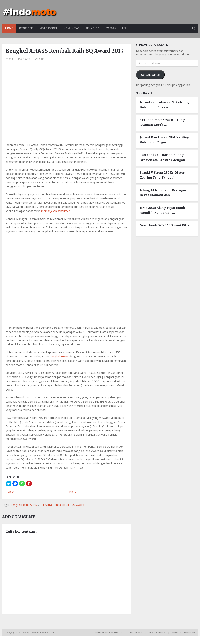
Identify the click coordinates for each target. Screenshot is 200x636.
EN (126, 28)
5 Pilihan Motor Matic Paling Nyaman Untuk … (162, 122)
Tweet (10, 491)
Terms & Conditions (183, 632)
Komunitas (72, 28)
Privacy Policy (157, 632)
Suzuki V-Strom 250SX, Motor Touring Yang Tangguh (162, 175)
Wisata (113, 28)
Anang (9, 59)
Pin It (72, 491)
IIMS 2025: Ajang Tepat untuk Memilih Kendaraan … (162, 210)
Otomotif (26, 28)
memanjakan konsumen (55, 211)
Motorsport (49, 28)
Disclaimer (136, 632)
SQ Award (78, 505)
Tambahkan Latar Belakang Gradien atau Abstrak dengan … (164, 157)
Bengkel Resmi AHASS (24, 505)
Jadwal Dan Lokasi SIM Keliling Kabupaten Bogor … (164, 140)
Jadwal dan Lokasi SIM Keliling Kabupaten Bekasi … (164, 104)
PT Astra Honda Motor (55, 505)
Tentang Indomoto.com (109, 632)
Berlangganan (150, 74)
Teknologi (94, 28)
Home (9, 28)
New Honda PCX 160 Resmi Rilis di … (164, 227)
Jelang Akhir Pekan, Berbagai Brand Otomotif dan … (163, 192)
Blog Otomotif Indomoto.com (40, 632)
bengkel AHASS (59, 356)
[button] (8, 483)
